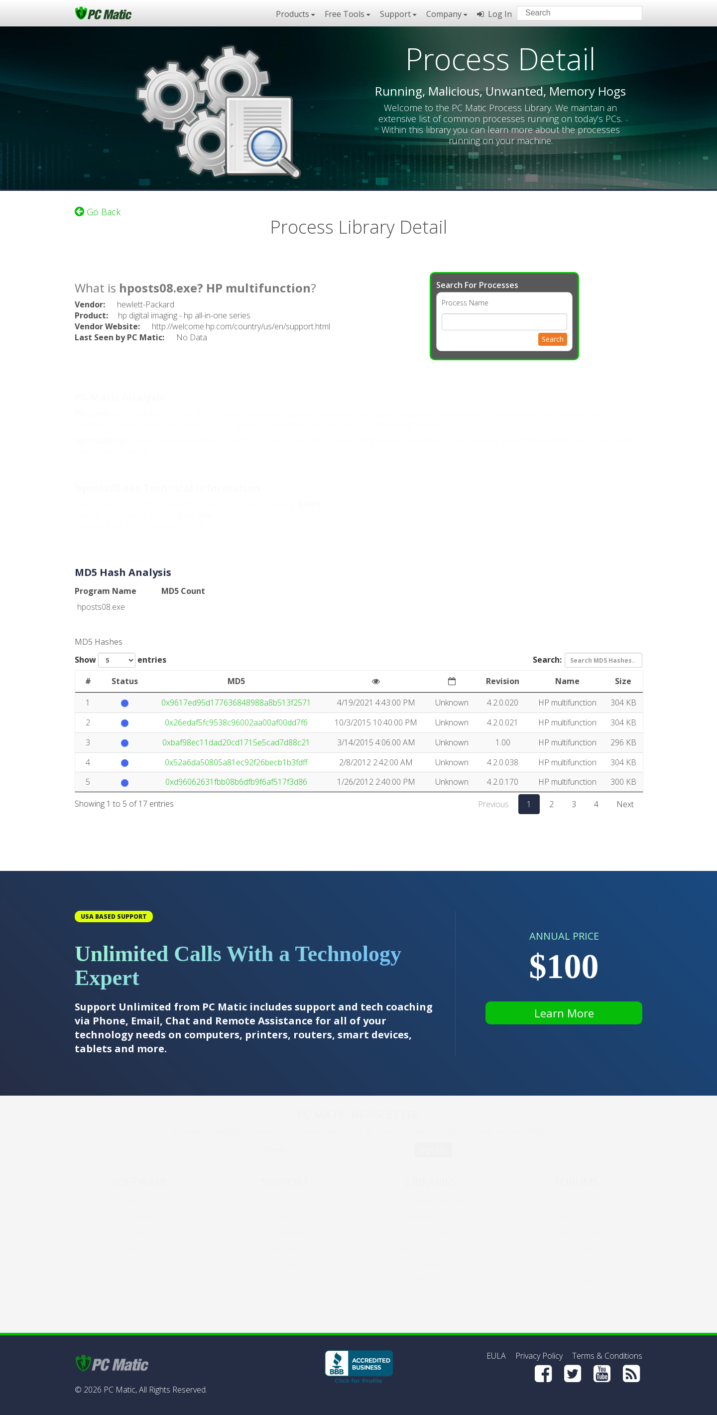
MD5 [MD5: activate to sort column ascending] (236, 681)
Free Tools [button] (347, 13)
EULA (496, 1355)
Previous (493, 804)
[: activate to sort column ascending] (376, 682)
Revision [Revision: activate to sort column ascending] (502, 681)
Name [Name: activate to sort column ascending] (567, 681)
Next (625, 804)
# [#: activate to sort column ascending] (88, 681)
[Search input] (572, 14)
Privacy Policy (539, 1355)
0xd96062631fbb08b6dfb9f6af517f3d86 (236, 781)
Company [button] (446, 13)
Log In (494, 13)
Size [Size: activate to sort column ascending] (623, 681)
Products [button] (295, 13)
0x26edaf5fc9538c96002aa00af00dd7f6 (236, 722)
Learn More (564, 1012)
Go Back (97, 212)
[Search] (626, 12)
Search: (587, 660)
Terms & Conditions (607, 1355)
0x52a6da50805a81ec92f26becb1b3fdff (236, 762)
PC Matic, (120, 1389)
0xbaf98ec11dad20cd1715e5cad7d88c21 (236, 742)
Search (553, 339)
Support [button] (398, 13)
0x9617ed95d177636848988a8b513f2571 (236, 702)
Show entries (120, 660)
